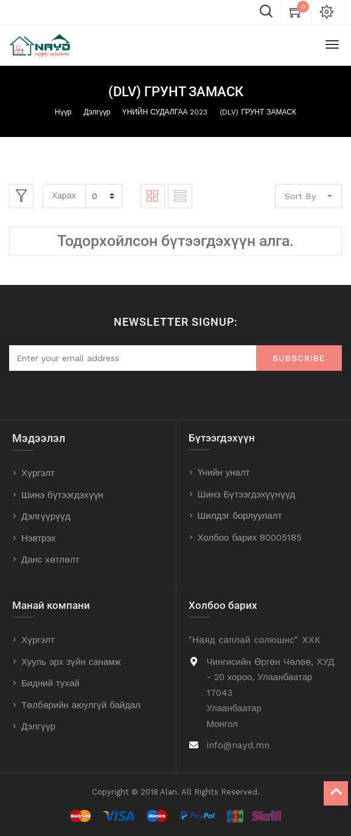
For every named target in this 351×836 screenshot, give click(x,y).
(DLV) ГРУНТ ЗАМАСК (258, 112)
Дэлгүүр (96, 112)
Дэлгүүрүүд (46, 516)
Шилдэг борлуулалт (240, 515)
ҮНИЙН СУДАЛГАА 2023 (164, 112)
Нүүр (63, 112)
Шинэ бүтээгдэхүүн (62, 495)
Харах (64, 195)
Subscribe (299, 358)
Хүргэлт (38, 473)
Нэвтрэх (38, 538)
